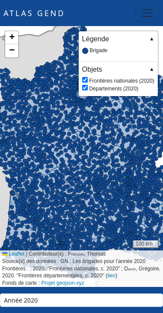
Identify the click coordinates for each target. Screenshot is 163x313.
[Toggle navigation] (147, 13)
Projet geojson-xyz (62, 283)
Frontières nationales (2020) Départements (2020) (118, 78)
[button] (135, 178)
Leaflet (13, 254)
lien (111, 276)
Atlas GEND (34, 13)
